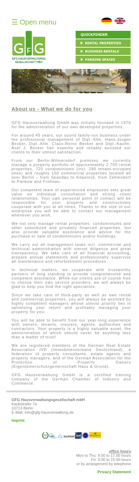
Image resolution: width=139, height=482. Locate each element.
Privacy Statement (114, 472)
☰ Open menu (34, 22)
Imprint (18, 420)
